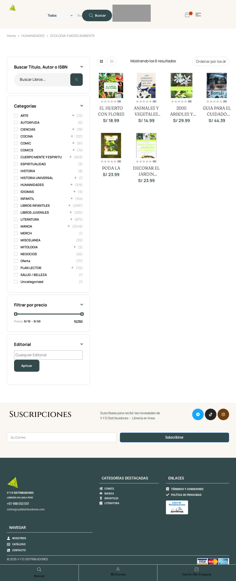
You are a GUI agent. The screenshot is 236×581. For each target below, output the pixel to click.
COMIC (26, 143)
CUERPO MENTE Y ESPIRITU (41, 157)
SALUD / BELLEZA (34, 275)
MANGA (26, 226)
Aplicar (26, 365)
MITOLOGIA (29, 247)
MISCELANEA (30, 240)
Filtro (78, 321)
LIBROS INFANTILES (35, 205)
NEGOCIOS (29, 254)
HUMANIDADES (32, 35)
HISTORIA (28, 171)
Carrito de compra (196, 574)
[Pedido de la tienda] (210, 61)
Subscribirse (174, 437)
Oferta (25, 261)
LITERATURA (30, 219)
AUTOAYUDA (30, 122)
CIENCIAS (28, 129)
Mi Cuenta (118, 574)
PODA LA (111, 168)
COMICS (27, 150)
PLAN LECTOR (31, 268)
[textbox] (49, 355)
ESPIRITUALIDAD (33, 164)
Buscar (76, 79)
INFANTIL (27, 198)
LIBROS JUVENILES (35, 212)
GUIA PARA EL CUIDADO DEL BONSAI (217, 114)
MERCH (26, 233)
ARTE (24, 115)
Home (11, 35)
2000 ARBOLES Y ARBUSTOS (181, 114)
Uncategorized (32, 281)
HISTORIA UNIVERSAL (37, 178)
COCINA (27, 136)
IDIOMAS (27, 191)
